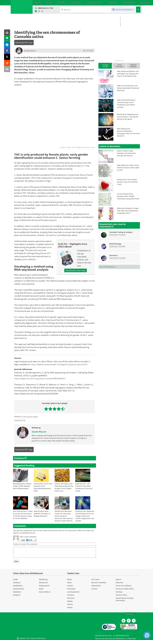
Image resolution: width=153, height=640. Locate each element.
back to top (130, 614)
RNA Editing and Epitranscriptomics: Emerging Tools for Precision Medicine (128, 132)
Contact (94, 589)
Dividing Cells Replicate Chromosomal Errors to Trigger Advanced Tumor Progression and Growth (84, 516)
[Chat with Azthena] (147, 635)
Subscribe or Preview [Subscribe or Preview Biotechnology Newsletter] (117, 246)
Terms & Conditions (123, 585)
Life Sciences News (30, 416)
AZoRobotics (18, 585)
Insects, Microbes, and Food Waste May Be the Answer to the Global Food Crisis (64, 487)
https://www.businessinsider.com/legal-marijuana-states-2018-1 (59, 364)
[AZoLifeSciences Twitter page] (134, 621)
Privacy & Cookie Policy (125, 589)
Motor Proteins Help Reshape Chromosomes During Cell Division (126, 153)
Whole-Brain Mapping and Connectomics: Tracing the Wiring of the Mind (127, 116)
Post (16, 561)
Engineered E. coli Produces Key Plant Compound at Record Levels (83, 487)
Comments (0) (19, 420)
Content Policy (121, 595)
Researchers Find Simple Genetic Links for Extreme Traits (127, 181)
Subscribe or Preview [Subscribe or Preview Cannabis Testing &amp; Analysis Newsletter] (117, 235)
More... (137, 2)
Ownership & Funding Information (124, 599)
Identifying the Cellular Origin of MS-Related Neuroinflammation (22, 486)
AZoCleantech (18, 589)
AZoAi (41, 589)
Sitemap (119, 592)
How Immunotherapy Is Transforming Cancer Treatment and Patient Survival (126, 103)
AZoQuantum (44, 585)
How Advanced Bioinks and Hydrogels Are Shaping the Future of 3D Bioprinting (128, 73)
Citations (20, 458)
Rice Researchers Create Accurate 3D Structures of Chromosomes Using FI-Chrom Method (23, 515)
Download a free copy (75, 270)
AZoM (15, 579)
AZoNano (16, 582)
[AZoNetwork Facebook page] (39, 11)
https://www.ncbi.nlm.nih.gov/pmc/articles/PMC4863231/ (40, 378)
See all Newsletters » (108, 267)
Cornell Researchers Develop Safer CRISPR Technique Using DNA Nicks (128, 196)
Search (118, 579)
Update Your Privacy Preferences (31, 637)
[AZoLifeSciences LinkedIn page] (36, 11)
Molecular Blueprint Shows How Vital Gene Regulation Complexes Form (128, 210)
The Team (95, 579)
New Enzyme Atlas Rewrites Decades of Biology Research (42, 513)
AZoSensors (43, 582)
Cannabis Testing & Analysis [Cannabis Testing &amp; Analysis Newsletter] (121, 232)
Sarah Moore (39, 431)
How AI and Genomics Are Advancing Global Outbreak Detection (128, 88)
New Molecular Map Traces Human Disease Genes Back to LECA (128, 167)
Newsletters (96, 585)
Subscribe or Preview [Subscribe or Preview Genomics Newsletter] (117, 258)
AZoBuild (16, 595)
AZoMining (43, 579)
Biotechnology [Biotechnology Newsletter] (115, 244)
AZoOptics (17, 592)
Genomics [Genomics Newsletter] (113, 255)
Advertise (119, 582)
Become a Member (98, 582)
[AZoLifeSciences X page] (42, 11)
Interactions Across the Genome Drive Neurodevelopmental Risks (43, 487)
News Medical (44, 592)
